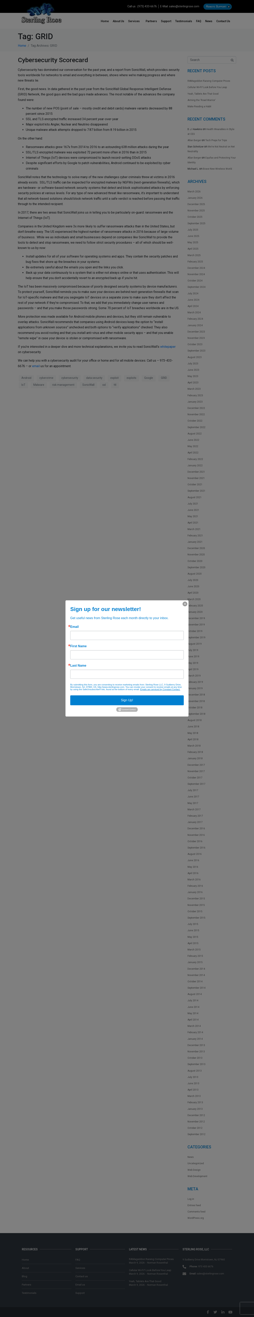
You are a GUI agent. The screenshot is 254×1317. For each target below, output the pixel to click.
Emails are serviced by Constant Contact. (160, 689)
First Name (78, 646)
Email (74, 626)
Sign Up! (127, 700)
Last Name (78, 665)
